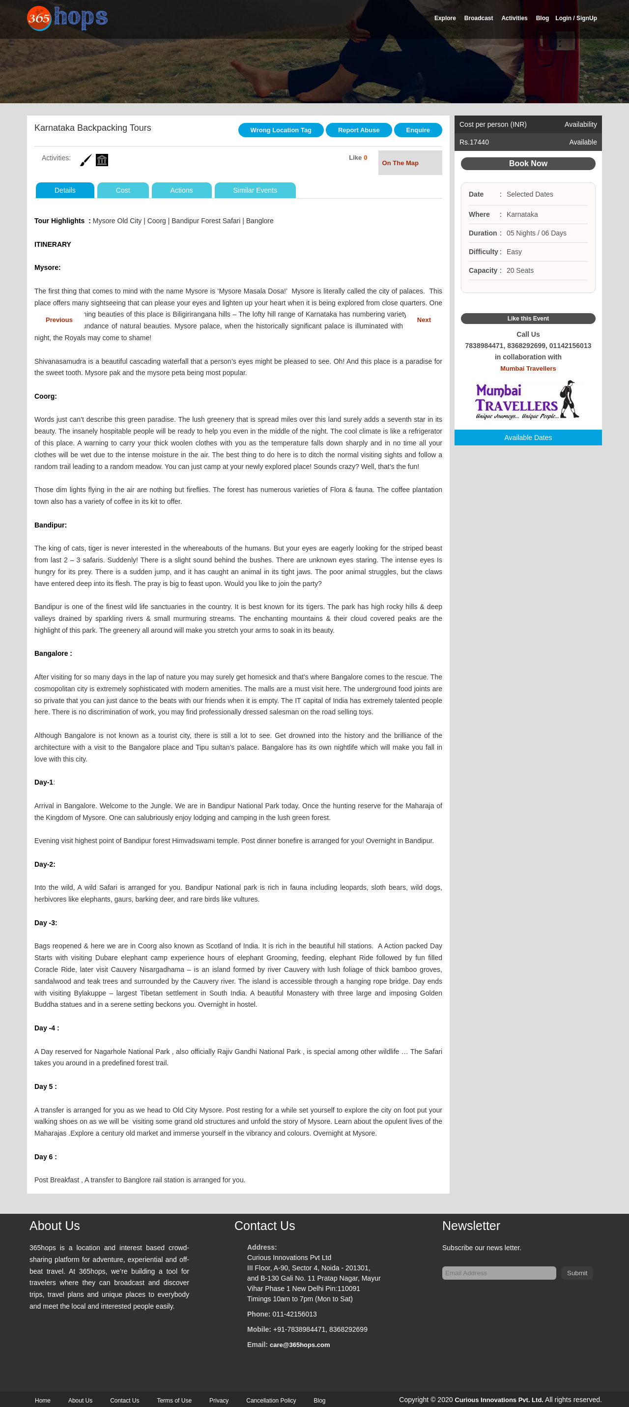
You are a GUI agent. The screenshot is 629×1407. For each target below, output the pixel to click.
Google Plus (540, 303)
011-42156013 (294, 1312)
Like (355, 155)
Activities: (56, 156)
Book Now (528, 163)
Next (424, 318)
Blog (542, 18)
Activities (514, 18)
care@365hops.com (300, 1343)
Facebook (516, 303)
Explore (445, 18)
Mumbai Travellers (528, 394)
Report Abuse (359, 130)
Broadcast (478, 18)
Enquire (418, 130)
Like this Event (528, 318)
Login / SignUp (576, 18)
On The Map (410, 162)
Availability (581, 124)
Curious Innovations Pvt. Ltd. (499, 1398)
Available (583, 142)
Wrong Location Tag (281, 130)
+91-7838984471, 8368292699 (320, 1327)
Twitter (528, 303)
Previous (59, 318)
